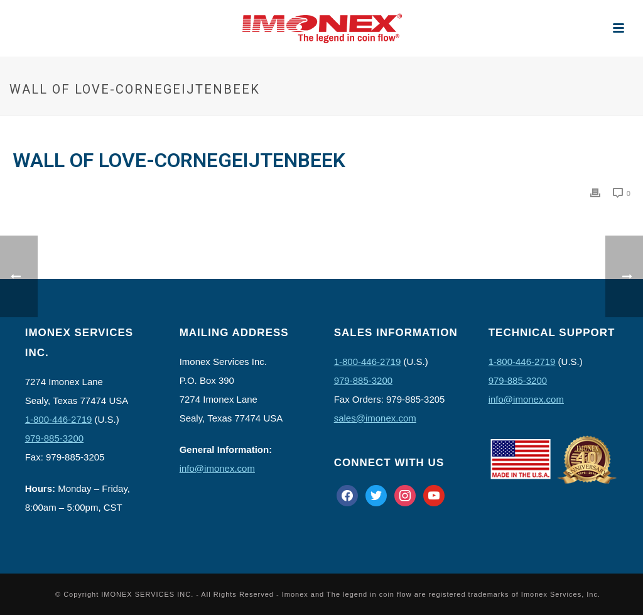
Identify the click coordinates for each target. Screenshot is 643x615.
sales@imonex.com (375, 418)
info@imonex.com (217, 468)
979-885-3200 (54, 438)
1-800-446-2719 (58, 419)
